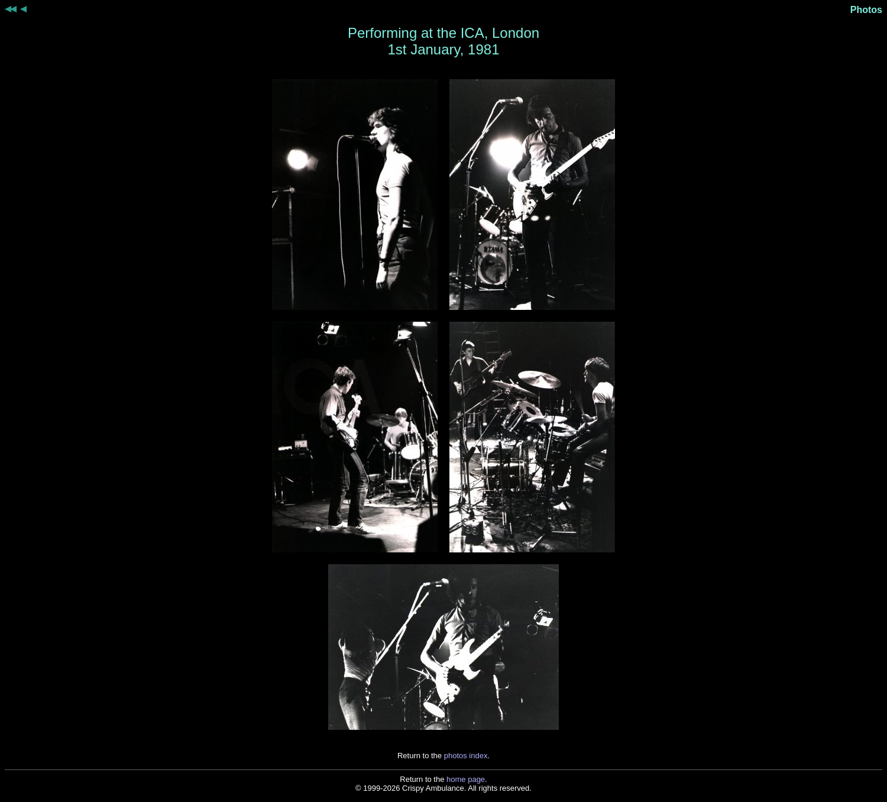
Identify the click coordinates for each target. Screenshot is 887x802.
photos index (466, 755)
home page (465, 779)
